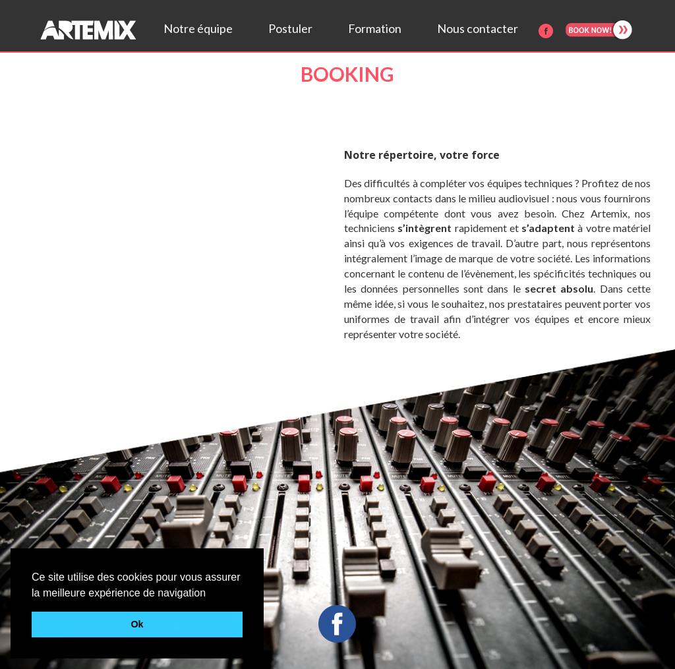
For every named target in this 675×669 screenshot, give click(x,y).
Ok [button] (137, 624)
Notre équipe (198, 28)
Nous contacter (477, 28)
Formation (374, 28)
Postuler (290, 28)
